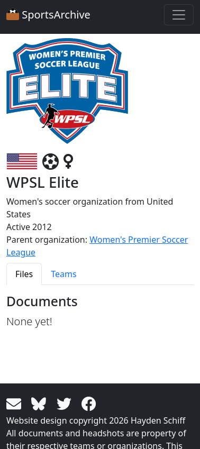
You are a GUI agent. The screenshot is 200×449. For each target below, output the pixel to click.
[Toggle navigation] (179, 14)
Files (24, 274)
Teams (63, 274)
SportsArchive (48, 14)
